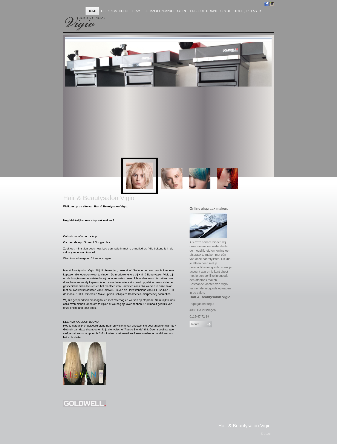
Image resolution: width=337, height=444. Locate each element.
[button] (139, 176)
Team (136, 11)
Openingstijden (114, 11)
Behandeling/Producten (165, 11)
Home (92, 11)
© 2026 (266, 433)
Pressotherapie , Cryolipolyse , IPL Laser (225, 11)
